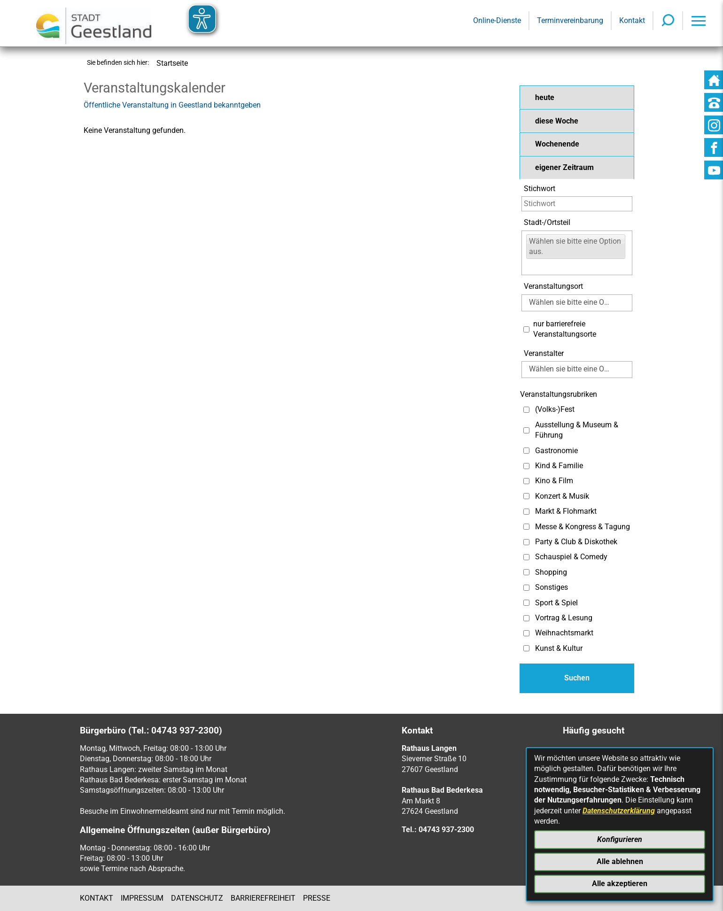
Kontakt (96, 898)
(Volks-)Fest (555, 409)
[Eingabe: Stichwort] (576, 203)
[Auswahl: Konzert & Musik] (526, 496)
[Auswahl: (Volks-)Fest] (526, 410)
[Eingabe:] (532, 266)
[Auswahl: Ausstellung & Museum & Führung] (526, 430)
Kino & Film (554, 480)
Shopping (551, 572)
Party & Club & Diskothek (576, 541)
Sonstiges (551, 587)
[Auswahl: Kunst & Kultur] (526, 648)
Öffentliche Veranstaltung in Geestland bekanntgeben (172, 104)
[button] (577, 97)
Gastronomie (556, 450)
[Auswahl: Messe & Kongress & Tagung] (526, 527)
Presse (316, 898)
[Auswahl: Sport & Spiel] (526, 603)
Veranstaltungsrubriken (558, 394)
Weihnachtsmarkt (564, 632)
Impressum (142, 898)
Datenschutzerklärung (619, 810)
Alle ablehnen (620, 861)
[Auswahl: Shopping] (526, 572)
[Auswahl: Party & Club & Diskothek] (526, 542)
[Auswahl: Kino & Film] (526, 481)
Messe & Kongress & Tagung (582, 526)
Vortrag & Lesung (563, 617)
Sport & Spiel (556, 602)
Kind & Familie (559, 465)
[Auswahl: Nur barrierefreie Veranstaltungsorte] (526, 329)
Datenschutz (197, 898)
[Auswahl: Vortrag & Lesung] (526, 618)
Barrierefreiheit (263, 898)
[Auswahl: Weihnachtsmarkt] (526, 633)
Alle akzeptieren (619, 883)
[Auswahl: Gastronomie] (526, 451)
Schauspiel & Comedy (571, 556)
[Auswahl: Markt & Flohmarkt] (526, 512)
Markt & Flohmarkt (566, 511)
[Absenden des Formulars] (577, 678)
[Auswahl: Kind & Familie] (526, 466)
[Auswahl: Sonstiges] (526, 588)
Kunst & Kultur (559, 648)
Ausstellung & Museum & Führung (576, 430)
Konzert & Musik (562, 496)
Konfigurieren (619, 839)
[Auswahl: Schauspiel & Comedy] (526, 557)
